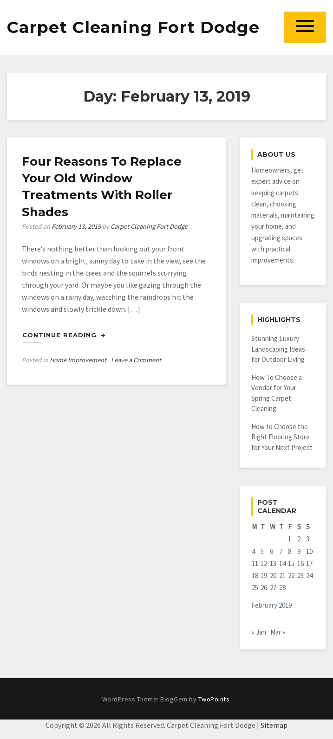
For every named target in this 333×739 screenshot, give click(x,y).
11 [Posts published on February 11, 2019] (255, 563)
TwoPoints (214, 699)
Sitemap (274, 725)
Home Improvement (78, 360)
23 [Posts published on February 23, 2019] (300, 575)
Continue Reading (63, 335)
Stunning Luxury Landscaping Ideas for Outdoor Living (278, 349)
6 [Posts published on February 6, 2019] (271, 551)
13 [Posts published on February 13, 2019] (273, 563)
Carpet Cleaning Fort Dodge (133, 27)
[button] (304, 27)
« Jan (258, 632)
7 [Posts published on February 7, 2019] (280, 551)
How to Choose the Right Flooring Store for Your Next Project (282, 437)
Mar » (277, 632)
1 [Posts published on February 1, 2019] (289, 538)
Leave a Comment (136, 360)
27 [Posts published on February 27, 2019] (273, 587)
